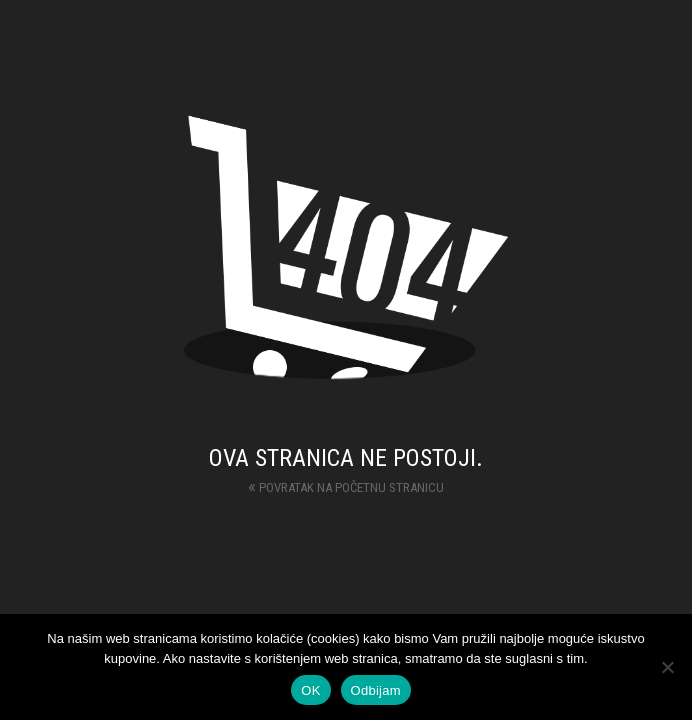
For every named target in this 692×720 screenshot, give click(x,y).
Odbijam (376, 690)
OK (310, 690)
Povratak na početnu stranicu (346, 485)
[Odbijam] (667, 667)
